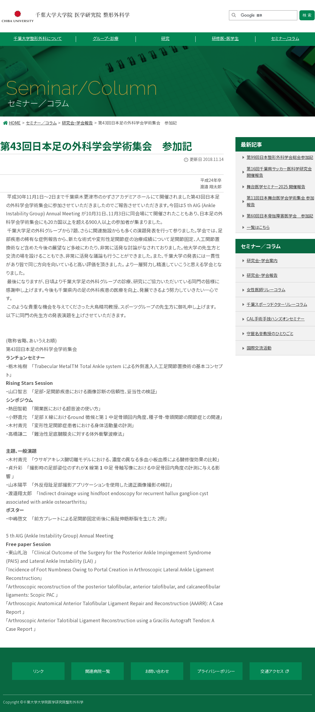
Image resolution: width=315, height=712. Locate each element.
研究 (165, 38)
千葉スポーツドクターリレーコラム (277, 304)
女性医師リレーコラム (266, 289)
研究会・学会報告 (77, 123)
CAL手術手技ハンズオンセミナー (276, 319)
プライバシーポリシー (216, 671)
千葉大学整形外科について (38, 38)
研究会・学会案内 (262, 260)
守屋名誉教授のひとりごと (270, 333)
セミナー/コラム (285, 38)
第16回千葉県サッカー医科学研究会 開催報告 (279, 172)
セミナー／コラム (41, 123)
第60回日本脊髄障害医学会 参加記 (280, 216)
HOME (15, 123)
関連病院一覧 (97, 671)
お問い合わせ (157, 671)
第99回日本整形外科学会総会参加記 (280, 157)
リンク (38, 671)
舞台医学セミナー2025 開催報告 (276, 186)
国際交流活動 (259, 348)
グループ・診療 (105, 38)
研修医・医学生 (225, 38)
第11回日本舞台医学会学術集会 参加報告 (280, 201)
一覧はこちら (258, 227)
